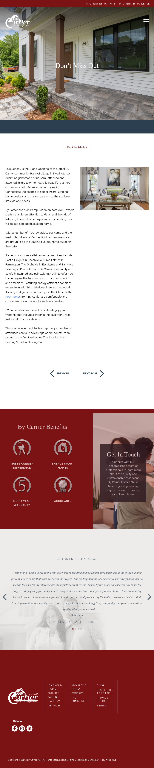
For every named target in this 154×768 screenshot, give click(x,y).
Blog (100, 685)
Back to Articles (77, 147)
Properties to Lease (134, 3)
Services (54, 705)
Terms (101, 705)
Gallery (54, 701)
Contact (77, 693)
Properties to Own (100, 3)
